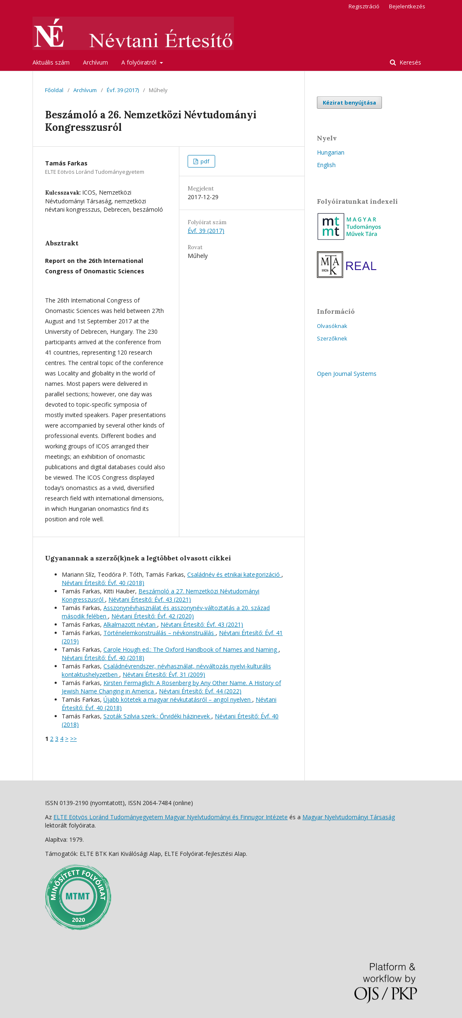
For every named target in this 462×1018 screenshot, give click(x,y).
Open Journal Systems (347, 374)
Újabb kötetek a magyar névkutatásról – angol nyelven (177, 699)
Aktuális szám (51, 62)
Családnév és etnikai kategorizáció (234, 574)
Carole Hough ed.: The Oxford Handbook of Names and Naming (191, 649)
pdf (204, 161)
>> (73, 739)
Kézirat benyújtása (349, 102)
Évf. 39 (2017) (123, 90)
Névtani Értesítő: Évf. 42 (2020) (152, 616)
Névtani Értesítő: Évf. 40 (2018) (103, 583)
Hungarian (330, 152)
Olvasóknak (332, 326)
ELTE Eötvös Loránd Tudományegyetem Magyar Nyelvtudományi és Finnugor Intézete (170, 817)
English (326, 165)
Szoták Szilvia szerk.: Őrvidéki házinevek (157, 716)
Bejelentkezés (407, 6)
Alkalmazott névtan (130, 624)
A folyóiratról (139, 62)
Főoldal (54, 90)
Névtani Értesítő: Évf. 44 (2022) (200, 691)
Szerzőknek (332, 338)
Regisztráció (364, 6)
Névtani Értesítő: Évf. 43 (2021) (149, 599)
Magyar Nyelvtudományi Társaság (348, 817)
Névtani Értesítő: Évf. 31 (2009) (164, 674)
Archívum (95, 62)
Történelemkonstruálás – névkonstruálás (159, 633)
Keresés (409, 62)
